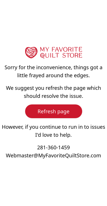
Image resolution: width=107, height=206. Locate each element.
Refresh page (54, 111)
